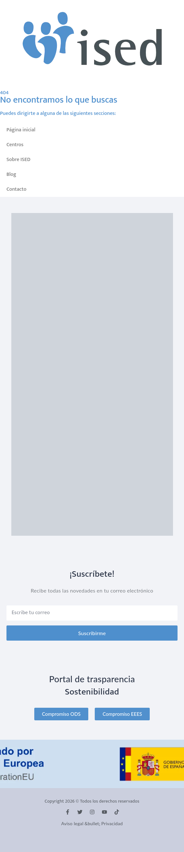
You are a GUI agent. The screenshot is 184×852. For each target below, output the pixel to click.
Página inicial (20, 130)
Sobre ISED (18, 159)
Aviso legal (72, 823)
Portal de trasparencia (92, 679)
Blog (11, 174)
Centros (14, 144)
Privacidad (112, 823)
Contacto (16, 189)
